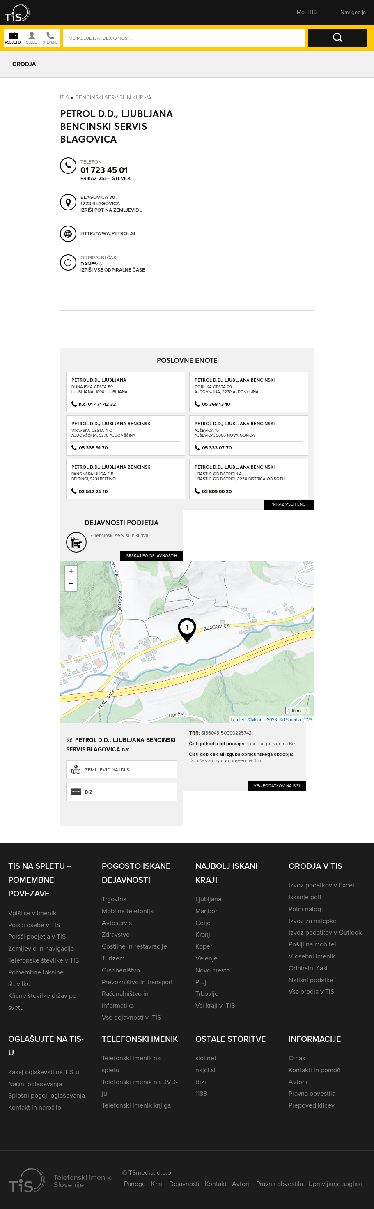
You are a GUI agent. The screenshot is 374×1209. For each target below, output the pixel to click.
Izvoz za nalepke (313, 921)
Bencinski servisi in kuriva (113, 97)
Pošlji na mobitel (312, 944)
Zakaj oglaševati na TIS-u (43, 1072)
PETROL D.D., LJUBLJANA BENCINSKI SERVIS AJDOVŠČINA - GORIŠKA (235, 382)
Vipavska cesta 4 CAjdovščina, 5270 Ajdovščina (103, 432)
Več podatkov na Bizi (277, 786)
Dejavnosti (184, 1183)
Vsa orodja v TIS (311, 991)
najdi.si (205, 1070)
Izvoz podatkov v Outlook (325, 932)
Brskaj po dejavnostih (151, 556)
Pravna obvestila (312, 1093)
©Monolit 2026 (262, 719)
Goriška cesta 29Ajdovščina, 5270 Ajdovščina (227, 389)
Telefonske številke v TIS (43, 960)
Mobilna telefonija (128, 911)
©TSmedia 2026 (296, 719)
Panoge (135, 1183)
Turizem (113, 958)
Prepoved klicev (312, 1105)
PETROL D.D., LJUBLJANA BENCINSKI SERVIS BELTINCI (111, 469)
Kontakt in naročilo (34, 1107)
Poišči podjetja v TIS (37, 936)
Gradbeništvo (121, 970)
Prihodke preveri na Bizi (271, 743)
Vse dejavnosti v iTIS (131, 1017)
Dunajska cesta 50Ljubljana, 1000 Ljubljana (99, 389)
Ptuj (201, 982)
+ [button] (70, 572)
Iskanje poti (305, 897)
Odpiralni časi (308, 968)
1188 (201, 1093)
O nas (297, 1058)
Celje (203, 923)
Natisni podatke (311, 980)
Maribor (206, 911)
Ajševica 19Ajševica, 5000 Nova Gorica (225, 432)
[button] (22, 12)
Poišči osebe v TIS (34, 925)
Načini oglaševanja (35, 1084)
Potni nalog (305, 909)
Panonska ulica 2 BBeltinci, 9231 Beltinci (93, 476)
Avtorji (298, 1082)
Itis (64, 97)
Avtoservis (117, 923)
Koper (203, 946)
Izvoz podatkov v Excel (321, 885)
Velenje (206, 958)
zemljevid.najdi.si (108, 770)
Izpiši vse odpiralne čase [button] (112, 270)
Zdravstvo (116, 934)
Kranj (202, 934)
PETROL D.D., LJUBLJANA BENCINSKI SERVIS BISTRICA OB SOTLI (235, 469)
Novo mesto (212, 970)
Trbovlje (206, 993)
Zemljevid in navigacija (41, 948)
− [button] (70, 584)
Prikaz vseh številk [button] (105, 178)
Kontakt (216, 1183)
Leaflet (237, 719)
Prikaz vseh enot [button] (289, 504)
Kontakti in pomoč (314, 1070)
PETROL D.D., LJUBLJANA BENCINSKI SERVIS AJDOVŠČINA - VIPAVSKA (111, 426)
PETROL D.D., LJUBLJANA (98, 379)
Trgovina (114, 899)
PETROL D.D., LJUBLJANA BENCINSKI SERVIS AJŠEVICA (235, 426)
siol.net (205, 1058)
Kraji (157, 1183)
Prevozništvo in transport (137, 982)
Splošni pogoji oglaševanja (46, 1095)
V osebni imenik (312, 956)
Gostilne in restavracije (134, 946)
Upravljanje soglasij (336, 1183)
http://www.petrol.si (107, 233)
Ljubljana (208, 899)
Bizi (89, 792)
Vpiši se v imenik (32, 913)
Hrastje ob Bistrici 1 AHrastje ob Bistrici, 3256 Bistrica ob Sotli (240, 476)
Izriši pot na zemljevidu (111, 210)
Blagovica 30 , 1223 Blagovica (100, 200)
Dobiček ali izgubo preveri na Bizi (225, 760)
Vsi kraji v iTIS (215, 1005)
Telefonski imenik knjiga (136, 1105)
